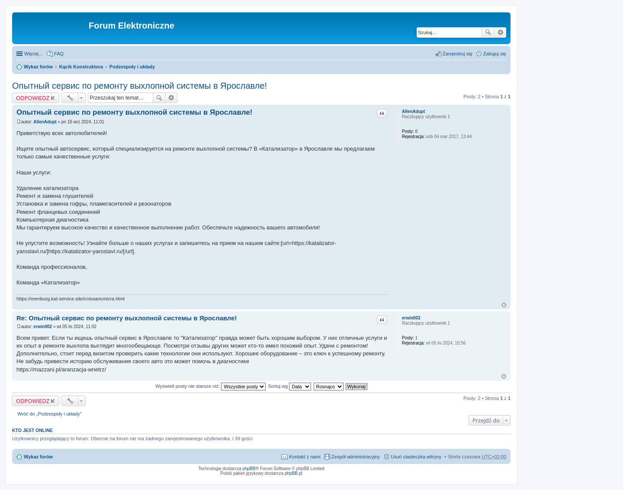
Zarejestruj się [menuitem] (457, 53)
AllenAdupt (413, 111)
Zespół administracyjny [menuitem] (355, 456)
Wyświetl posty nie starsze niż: (210, 386)
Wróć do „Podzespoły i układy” (49, 413)
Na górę (503, 305)
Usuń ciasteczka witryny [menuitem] (416, 456)
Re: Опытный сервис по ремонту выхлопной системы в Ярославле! (126, 318)
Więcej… (33, 53)
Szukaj (488, 32)
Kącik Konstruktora (81, 66)
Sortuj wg (290, 386)
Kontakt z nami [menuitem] (305, 456)
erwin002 (411, 318)
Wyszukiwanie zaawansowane (500, 32)
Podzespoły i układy (132, 66)
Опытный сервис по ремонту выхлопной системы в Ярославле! (139, 85)
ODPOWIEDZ (32, 98)
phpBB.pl (293, 473)
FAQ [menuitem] (59, 53)
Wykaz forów (38, 66)
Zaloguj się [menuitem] (494, 53)
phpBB (249, 468)
